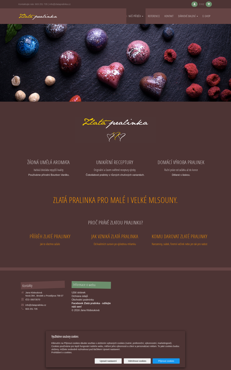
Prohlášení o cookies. (61, 352)
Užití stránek (78, 292)
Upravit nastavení (116, 361)
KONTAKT (169, 16)
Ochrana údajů (80, 296)
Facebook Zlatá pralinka (86, 303)
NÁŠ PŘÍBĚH (136, 16)
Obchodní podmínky (83, 299)
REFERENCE (154, 16)
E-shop (206, 16)
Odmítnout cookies (142, 361)
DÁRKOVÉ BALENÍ (188, 16)
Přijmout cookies (168, 361)
